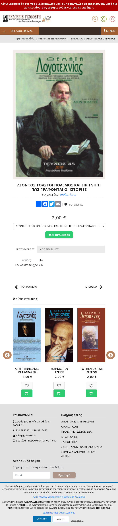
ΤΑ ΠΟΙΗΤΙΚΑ (69, 441)
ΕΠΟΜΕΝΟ (91, 286)
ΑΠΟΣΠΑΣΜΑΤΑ (49, 249)
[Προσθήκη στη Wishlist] (26, 383)
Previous (10, 352)
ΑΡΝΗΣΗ (60, 519)
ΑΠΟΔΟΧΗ (41, 519)
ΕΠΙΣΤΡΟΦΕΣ (69, 436)
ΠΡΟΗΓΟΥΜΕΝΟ (28, 286)
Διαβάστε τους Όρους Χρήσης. (59, 512)
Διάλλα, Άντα (67, 194)
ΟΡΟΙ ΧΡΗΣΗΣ (69, 426)
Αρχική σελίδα (25, 39)
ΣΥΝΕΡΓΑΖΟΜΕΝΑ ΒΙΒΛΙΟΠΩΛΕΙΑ (81, 446)
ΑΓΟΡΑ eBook (59, 235)
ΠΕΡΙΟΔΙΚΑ (76, 39)
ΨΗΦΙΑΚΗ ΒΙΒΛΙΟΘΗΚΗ (52, 39)
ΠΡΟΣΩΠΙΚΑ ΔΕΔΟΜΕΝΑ (76, 431)
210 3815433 (39, 430)
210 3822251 (23, 430)
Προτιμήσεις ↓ (77, 520)
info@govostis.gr (26, 435)
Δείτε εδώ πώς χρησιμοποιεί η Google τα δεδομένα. (59, 497)
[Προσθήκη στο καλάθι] (26, 391)
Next (108, 352)
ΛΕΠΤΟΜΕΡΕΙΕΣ (25, 249)
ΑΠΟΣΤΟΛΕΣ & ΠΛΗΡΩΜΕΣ (77, 421)
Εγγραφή (64, 475)
